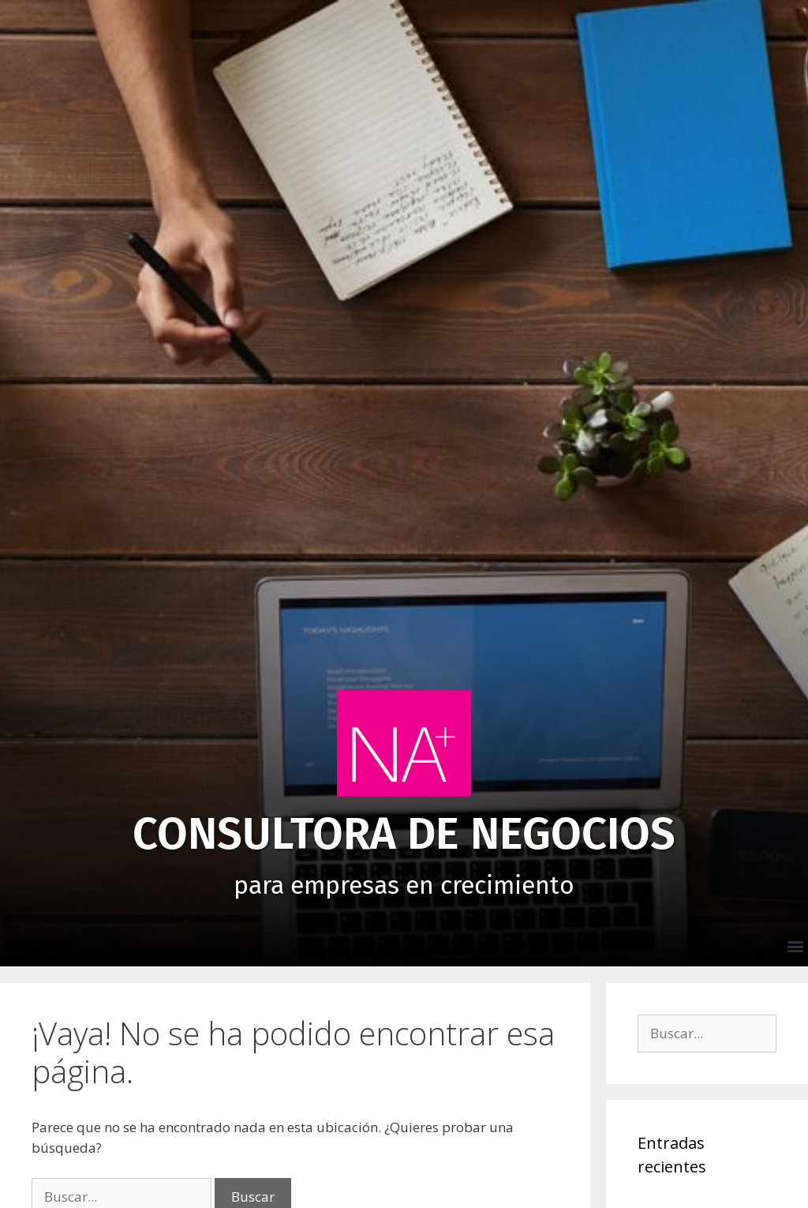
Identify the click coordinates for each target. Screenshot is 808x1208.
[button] (795, 945)
